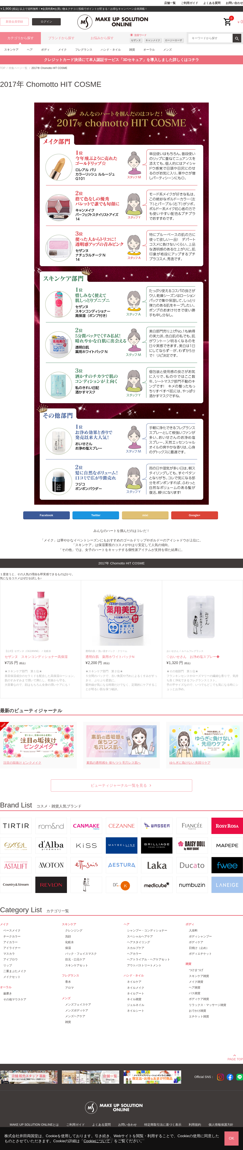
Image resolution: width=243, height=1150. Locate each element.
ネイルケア (134, 981)
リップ (7, 965)
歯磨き (7, 993)
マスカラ (9, 953)
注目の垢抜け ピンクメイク (22, 762)
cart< (227, 18)
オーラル (149, 49)
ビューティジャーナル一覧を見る (122, 785)
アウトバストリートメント (144, 965)
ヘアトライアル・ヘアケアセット (148, 959)
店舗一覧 (170, 3)
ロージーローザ (173, 40)
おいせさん (173, 651)
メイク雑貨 (196, 981)
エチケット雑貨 (199, 1016)
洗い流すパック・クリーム (112, 651)
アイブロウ (10, 959)
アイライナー (12, 948)
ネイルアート (135, 993)
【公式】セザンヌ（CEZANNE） (23, 651)
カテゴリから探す (20, 38)
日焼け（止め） (199, 948)
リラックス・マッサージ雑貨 (207, 1005)
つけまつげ (196, 970)
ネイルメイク (135, 987)
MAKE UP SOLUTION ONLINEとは (34, 1124)
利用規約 (195, 1124)
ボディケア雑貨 (199, 999)
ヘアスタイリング (138, 942)
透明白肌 (90, 651)
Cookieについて (97, 1141)
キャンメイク (153, 40)
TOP (2, 68)
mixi (145, 515)
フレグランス (83, 49)
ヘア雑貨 (194, 987)
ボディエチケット (200, 953)
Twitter (96, 515)
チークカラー (12, 936)
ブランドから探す (61, 38)
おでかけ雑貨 (197, 1010)
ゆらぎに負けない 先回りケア (190, 762)
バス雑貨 (194, 993)
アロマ (69, 987)
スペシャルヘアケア (140, 936)
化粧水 (47, 651)
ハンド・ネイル (111, 49)
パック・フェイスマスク (81, 953)
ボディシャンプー (200, 936)
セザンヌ (136, 40)
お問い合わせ (234, 3)
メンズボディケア (76, 1010)
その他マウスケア (14, 999)
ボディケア (196, 942)
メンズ (167, 49)
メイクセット (12, 977)
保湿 (68, 948)
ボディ (45, 49)
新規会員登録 (14, 21)
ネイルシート (135, 1010)
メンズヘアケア (75, 1016)
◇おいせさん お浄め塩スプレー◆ (193, 657)
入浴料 (193, 930)
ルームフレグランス (192, 651)
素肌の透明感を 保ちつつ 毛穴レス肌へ (113, 762)
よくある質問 (211, 3)
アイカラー (10, 942)
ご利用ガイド (189, 3)
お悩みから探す (102, 38)
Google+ (194, 515)
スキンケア (11, 49)
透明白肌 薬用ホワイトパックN (109, 657)
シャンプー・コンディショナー (147, 930)
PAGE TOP (235, 1058)
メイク (62, 49)
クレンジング (73, 930)
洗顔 (68, 936)
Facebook (46, 515)
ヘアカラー (134, 953)
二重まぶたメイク (14, 971)
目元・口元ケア (75, 959)
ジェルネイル (135, 1005)
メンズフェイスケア (78, 1004)
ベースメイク (12, 930)
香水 (68, 981)
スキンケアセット (76, 965)
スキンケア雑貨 (199, 976)
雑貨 (132, 49)
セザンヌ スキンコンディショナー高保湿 (36, 657)
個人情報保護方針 (221, 1124)
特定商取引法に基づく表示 (162, 1124)
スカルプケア (135, 948)
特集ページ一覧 (18, 68)
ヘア (30, 49)
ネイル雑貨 (134, 999)
